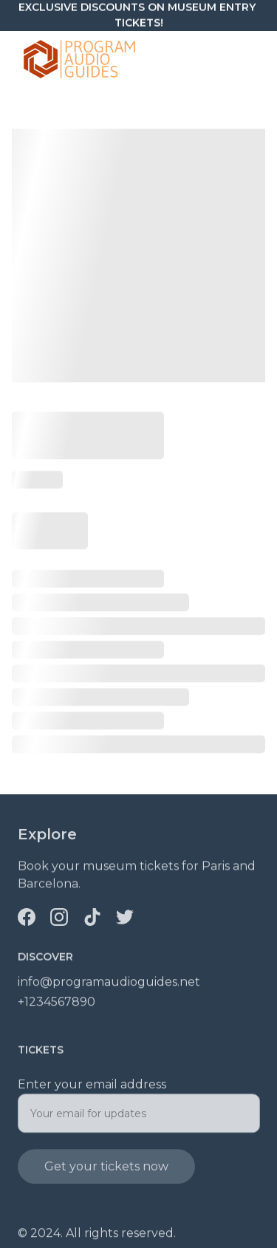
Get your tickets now (106, 1172)
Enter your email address (92, 1090)
